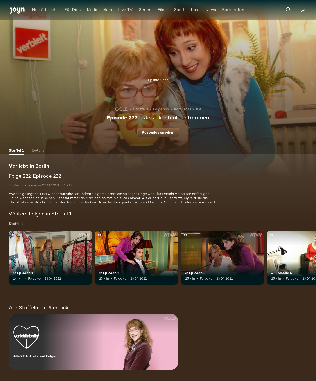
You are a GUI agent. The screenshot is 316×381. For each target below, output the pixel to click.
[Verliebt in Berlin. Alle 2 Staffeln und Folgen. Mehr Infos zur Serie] (93, 342)
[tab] (16, 151)
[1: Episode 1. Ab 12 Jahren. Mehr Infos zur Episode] (50, 258)
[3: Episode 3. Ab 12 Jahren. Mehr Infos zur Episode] (222, 258)
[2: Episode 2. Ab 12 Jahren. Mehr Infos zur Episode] (136, 258)
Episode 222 (158, 80)
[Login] (303, 10)
